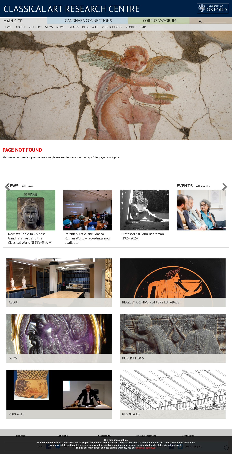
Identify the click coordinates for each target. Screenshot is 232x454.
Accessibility (104, 435)
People (131, 27)
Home (8, 27)
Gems (49, 27)
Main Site (12, 20)
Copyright (63, 435)
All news (28, 186)
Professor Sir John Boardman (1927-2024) (142, 236)
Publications (112, 27)
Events (73, 27)
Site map (21, 435)
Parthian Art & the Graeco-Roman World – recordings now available (87, 238)
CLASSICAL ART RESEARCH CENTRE (72, 8)
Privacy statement (146, 435)
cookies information (146, 447)
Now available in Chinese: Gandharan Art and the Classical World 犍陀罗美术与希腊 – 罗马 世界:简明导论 (29, 238)
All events (203, 186)
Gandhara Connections (88, 20)
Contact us (188, 435)
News (60, 27)
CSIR (143, 27)
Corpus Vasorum (159, 20)
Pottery (35, 27)
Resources (90, 27)
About (20, 27)
